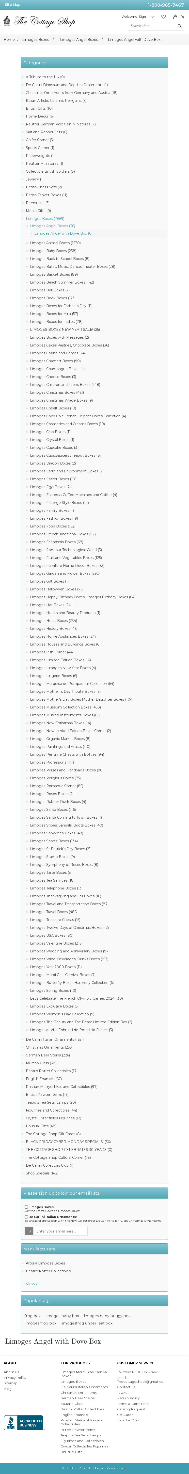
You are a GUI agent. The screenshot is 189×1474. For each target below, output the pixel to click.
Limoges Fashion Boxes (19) (54, 518)
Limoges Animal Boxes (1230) (55, 243)
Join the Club (128, 1420)
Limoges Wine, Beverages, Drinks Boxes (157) (69, 959)
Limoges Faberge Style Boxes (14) (59, 502)
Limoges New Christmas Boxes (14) (60, 723)
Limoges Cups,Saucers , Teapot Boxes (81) (66, 455)
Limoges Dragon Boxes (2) (53, 463)
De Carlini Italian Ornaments (84, 1387)
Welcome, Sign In (135, 16)
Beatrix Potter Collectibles (48, 1271)
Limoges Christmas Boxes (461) (57, 392)
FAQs (121, 1393)
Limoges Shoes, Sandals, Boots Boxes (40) (66, 825)
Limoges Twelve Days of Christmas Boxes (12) (69, 927)
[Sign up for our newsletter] (60, 1231)
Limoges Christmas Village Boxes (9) (61, 400)
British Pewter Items (78, 1430)
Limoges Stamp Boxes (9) (52, 857)
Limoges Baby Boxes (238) (53, 251)
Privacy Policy (15, 1378)
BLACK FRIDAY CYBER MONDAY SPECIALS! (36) (68, 1142)
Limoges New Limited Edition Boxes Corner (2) (70, 731)
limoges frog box (40, 1323)
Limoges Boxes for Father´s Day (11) (61, 306)
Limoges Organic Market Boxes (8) (60, 739)
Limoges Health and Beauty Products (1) (65, 613)
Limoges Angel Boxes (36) (52, 226)
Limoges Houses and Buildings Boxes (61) (66, 644)
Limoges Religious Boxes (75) (55, 778)
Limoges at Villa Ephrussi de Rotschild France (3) (71, 1030)
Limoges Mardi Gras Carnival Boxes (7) (62, 975)
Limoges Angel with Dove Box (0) (63, 233)
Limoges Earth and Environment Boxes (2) (66, 471)
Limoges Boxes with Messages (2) (59, 337)
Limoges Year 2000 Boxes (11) (56, 967)
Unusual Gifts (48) (41, 1126)
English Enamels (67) (44, 1079)
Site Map (13, 4)
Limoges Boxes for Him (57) (54, 314)
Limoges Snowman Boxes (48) (56, 833)
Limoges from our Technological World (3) (66, 550)
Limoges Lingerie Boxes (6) (53, 676)
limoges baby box (62, 1315)
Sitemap (10, 1383)
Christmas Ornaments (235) (49, 1047)
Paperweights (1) (40, 155)
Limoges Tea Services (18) (52, 880)
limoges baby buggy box (107, 1315)
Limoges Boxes (73, 1382)
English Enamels (74, 1415)
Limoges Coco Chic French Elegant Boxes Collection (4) (78, 416)
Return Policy (128, 1398)
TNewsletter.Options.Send (29, 1231)
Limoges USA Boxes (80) (51, 935)
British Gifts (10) (39, 108)
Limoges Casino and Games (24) (58, 353)
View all (33, 1283)
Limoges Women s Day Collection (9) (62, 1014)
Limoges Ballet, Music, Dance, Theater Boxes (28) (72, 266)
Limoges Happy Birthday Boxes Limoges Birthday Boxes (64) (82, 597)
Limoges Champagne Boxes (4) (57, 369)
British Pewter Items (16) (47, 1094)
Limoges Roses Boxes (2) (52, 794)
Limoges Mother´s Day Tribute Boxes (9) (65, 691)
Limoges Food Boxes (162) (52, 526)
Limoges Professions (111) (52, 762)
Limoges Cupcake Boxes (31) (54, 447)
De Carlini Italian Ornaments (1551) (55, 1039)
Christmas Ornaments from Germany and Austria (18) (71, 92)
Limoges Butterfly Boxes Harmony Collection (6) (72, 982)
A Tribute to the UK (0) (45, 77)
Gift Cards (125, 1415)
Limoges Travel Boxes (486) (54, 912)
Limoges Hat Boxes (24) (51, 605)
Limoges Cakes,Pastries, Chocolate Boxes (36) (69, 345)
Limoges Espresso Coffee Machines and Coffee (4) (73, 495)
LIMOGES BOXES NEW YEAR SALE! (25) (65, 329)
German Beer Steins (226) (48, 1055)
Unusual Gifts (71, 1452)
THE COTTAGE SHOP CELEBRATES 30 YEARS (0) (69, 1149)
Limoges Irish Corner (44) (52, 652)
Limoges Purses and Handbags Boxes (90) (67, 770)
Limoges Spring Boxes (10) (53, 990)
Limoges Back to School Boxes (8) (59, 258)
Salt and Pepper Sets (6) (46, 132)
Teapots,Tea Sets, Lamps (81, 1435)
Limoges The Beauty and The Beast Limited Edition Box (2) (81, 1022)
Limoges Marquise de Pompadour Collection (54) (72, 683)
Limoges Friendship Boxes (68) (56, 542)
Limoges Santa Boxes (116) (53, 809)
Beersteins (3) (37, 203)
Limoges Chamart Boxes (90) (55, 361)
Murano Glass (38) (41, 1063)
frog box (33, 1315)
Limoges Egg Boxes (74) (51, 487)
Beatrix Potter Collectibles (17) (52, 1071)
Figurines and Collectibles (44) (51, 1110)
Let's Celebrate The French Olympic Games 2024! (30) (76, 998)
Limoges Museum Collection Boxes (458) (65, 707)
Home (9, 39)
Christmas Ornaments (79, 1393)
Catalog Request (131, 1409)
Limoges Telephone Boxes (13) (56, 888)
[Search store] (156, 26)
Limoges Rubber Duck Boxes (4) (58, 801)
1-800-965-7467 (166, 5)
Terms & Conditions (133, 1404)
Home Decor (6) (40, 116)
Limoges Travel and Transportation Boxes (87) (69, 904)
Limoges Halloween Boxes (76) (56, 589)
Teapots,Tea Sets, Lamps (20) (51, 1102)
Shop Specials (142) (42, 1173)
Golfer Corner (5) (40, 140)
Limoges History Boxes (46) (54, 628)
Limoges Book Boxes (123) (53, 298)
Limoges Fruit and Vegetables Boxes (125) (66, 558)
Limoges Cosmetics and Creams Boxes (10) (67, 424)
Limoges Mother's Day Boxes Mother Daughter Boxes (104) (81, 699)
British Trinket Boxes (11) (46, 195)
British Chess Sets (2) (44, 187)
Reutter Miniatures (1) (44, 163)
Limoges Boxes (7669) (45, 218)
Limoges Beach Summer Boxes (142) (62, 282)
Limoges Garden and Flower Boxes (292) (65, 573)
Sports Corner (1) (40, 148)
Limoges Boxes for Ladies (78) (56, 321)
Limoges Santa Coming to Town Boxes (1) (66, 817)
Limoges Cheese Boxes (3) (53, 377)
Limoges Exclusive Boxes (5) (54, 1006)
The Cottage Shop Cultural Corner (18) (58, 1157)
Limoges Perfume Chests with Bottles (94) (67, 754)
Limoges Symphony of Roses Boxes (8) (64, 864)
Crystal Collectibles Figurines (84, 1446)
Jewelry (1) (35, 179)
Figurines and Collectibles (82, 1441)
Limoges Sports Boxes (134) (54, 841)
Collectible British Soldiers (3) (50, 171)
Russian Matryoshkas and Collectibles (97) (61, 1086)
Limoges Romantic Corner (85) (56, 786)
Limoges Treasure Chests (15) (55, 919)
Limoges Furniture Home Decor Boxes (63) (67, 565)
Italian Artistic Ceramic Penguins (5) (56, 100)
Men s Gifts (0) (38, 211)
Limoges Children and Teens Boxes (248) (65, 384)
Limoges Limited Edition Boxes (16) (60, 660)
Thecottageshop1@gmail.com (142, 1382)
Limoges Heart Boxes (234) (53, 620)
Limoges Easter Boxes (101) (54, 479)
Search (180, 26)
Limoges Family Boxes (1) (52, 510)
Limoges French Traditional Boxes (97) (63, 534)
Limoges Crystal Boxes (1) (52, 439)
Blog (8, 1389)
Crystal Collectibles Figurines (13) (53, 1118)
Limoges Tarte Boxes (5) (51, 872)
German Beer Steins (77, 1398)
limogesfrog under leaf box (86, 1323)
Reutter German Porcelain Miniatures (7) (61, 124)
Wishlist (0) (163, 17)
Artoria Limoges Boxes (45, 1263)
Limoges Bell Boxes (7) (50, 290)
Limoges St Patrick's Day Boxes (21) (61, 849)
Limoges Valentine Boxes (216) (56, 943)
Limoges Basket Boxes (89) (54, 274)
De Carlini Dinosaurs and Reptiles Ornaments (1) (67, 85)
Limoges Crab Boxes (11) (51, 432)
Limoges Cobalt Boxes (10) (53, 408)
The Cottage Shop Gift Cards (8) (53, 1134)
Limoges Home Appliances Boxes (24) (63, 636)
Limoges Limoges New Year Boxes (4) (63, 668)
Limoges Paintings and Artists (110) (60, 746)
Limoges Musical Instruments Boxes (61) (65, 715)
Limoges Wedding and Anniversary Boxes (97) (70, 951)
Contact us (126, 1387)
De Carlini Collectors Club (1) (49, 1165)
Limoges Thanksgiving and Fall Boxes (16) (65, 896)
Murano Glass (72, 1404)
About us (11, 1372)
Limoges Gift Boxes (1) (49, 581)
